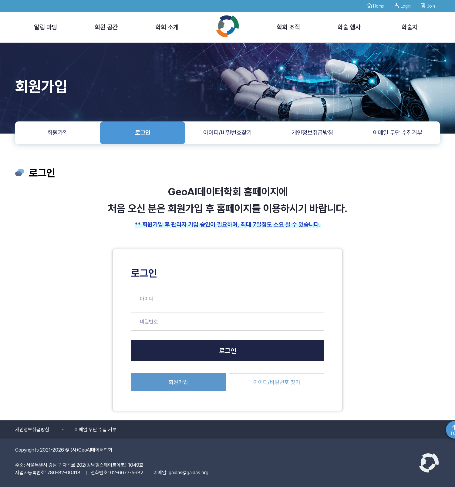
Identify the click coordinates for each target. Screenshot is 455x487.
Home (375, 4)
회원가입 (57, 132)
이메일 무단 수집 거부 (95, 429)
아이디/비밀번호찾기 (227, 132)
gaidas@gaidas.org (188, 472)
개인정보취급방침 (312, 132)
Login (402, 4)
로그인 (142, 132)
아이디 (146, 299)
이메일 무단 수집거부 (397, 132)
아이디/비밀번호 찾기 (276, 382)
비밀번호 (149, 322)
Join (428, 4)
